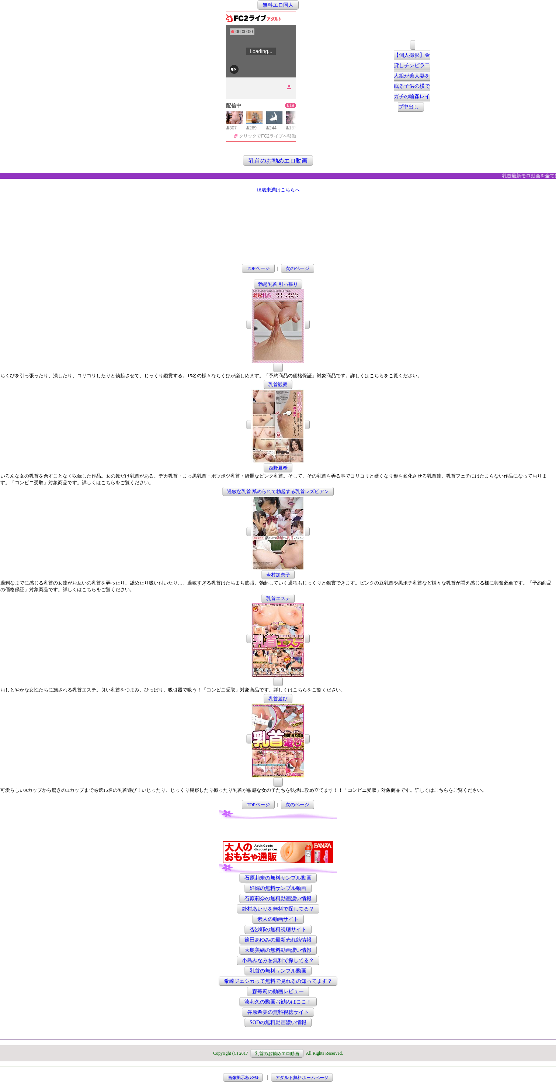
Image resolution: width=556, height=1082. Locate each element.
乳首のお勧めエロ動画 (278, 160)
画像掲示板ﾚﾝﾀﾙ (242, 1077)
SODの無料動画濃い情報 (278, 1022)
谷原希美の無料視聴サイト (278, 1012)
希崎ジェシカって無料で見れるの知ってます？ (278, 981)
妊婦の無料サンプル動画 (278, 888)
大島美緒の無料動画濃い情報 (278, 950)
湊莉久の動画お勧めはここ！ (278, 1002)
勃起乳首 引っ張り (278, 284)
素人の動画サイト (278, 919)
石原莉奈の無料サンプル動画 (278, 878)
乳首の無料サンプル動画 (278, 971)
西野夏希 (278, 468)
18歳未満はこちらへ (278, 190)
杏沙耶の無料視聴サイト (278, 929)
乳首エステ (278, 598)
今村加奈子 (278, 575)
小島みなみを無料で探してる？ (278, 960)
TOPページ (258, 268)
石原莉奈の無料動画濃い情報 (278, 898)
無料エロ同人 (278, 5)
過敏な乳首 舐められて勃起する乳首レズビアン (278, 491)
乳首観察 (278, 384)
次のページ (297, 268)
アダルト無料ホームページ (302, 1077)
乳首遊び (278, 698)
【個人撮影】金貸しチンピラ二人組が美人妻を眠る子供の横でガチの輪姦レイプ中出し (412, 81)
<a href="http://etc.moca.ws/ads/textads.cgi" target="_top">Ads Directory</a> (278, 830)
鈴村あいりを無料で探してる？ (278, 909)
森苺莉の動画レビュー (278, 991)
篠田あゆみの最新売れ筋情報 (278, 940)
